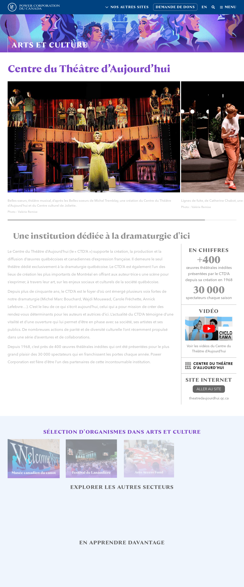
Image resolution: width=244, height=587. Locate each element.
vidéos (204, 346)
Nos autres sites (127, 7)
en (204, 7)
